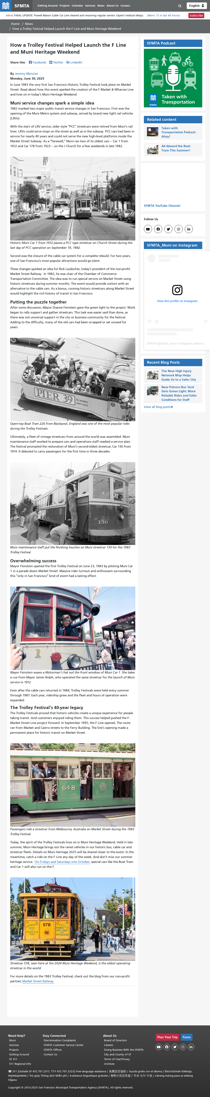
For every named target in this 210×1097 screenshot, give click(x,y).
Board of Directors (115, 1040)
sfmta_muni (168, 343)
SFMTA (152, 343)
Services (14, 1045)
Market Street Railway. (38, 981)
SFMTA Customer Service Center (63, 1045)
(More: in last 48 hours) (163, 15)
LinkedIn (76, 62)
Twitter (58, 62)
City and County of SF (117, 1054)
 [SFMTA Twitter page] (168, 229)
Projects (14, 1049)
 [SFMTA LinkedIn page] (188, 229)
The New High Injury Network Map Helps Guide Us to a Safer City (178, 375)
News (29, 24)
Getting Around (19, 1054)
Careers (108, 1045)
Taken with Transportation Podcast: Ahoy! (178, 132)
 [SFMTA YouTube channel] (148, 229)
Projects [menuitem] (65, 5)
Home (15, 24)
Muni (12, 1040)
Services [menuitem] (90, 5)
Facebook (39, 62)
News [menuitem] (100, 5)
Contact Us (50, 1054)
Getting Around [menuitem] (48, 5)
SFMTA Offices (53, 1049)
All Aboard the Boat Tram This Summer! (175, 148)
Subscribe (196, 15)
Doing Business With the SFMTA (124, 1049)
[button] (197, 5)
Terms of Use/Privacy (117, 1059)
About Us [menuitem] (113, 5)
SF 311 (13, 1059)
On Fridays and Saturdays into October (62, 862)
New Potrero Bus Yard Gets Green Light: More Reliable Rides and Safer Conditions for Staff (179, 393)
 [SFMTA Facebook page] (158, 229)
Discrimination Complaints (60, 1040)
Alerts (9, 15)
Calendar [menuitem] (77, 5)
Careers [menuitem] (125, 5)
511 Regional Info (20, 1064)
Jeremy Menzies (26, 74)
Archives (109, 1064)
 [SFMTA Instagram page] (178, 229)
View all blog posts (157, 407)
